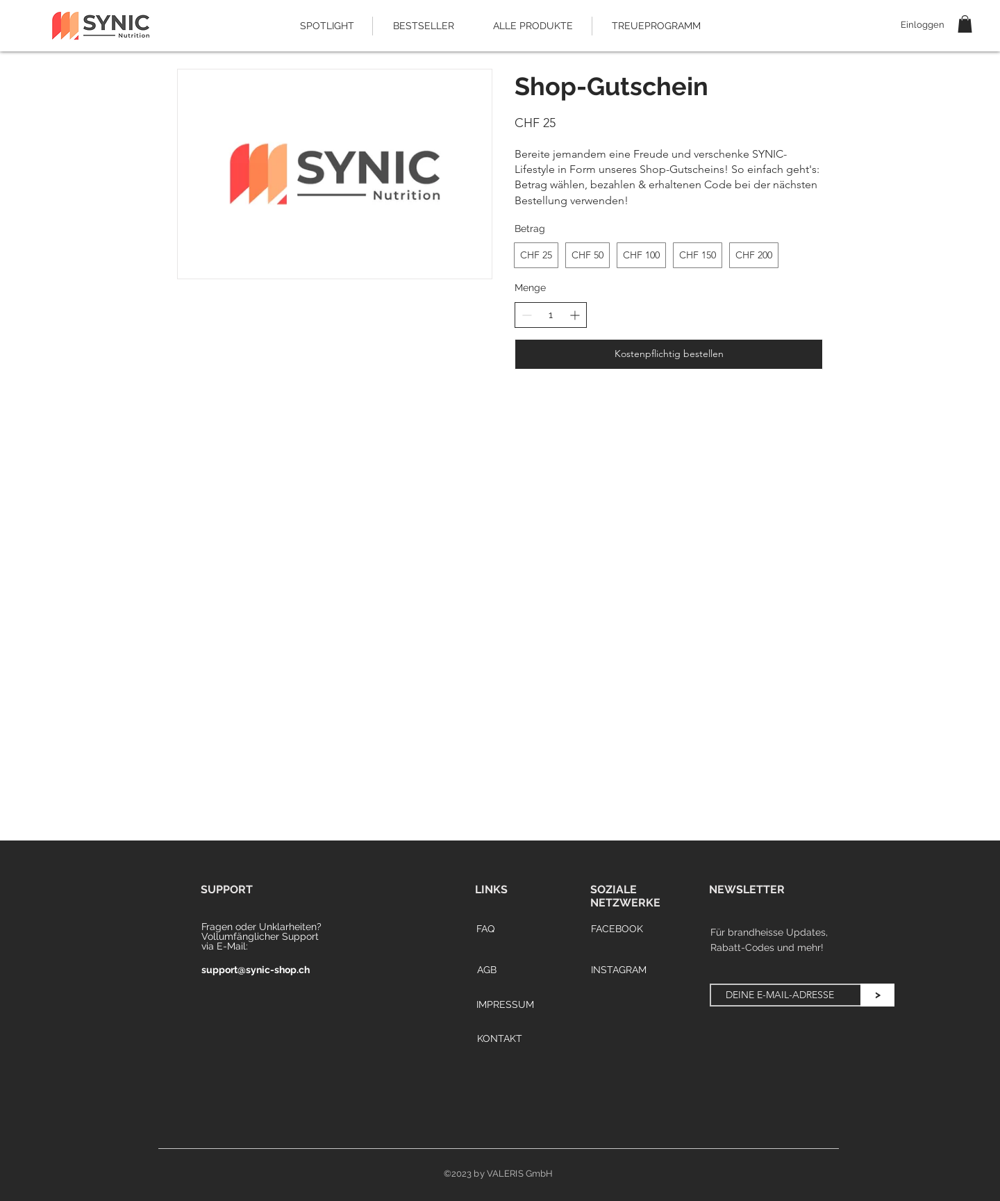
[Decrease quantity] (526, 315)
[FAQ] (485, 929)
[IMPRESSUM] (505, 1005)
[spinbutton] (550, 315)
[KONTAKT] (499, 1039)
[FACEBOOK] (616, 929)
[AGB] (486, 970)
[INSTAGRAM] (618, 970)
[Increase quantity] (574, 315)
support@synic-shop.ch (255, 969)
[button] (965, 24)
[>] (877, 995)
